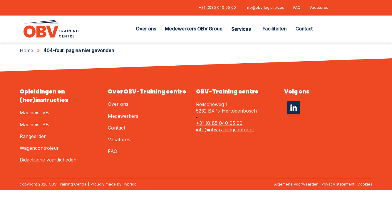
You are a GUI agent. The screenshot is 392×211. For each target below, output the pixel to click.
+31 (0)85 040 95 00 (217, 7)
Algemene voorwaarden (296, 184)
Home (26, 50)
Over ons (146, 29)
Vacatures (318, 7)
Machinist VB (34, 112)
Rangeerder (33, 136)
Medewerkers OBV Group (193, 29)
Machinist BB (34, 124)
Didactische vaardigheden (48, 160)
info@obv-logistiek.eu (264, 7)
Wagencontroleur (39, 148)
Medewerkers (123, 116)
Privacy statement (337, 184)
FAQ (297, 7)
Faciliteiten (274, 29)
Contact (304, 29)
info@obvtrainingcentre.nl (225, 129)
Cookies (364, 184)
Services (241, 29)
